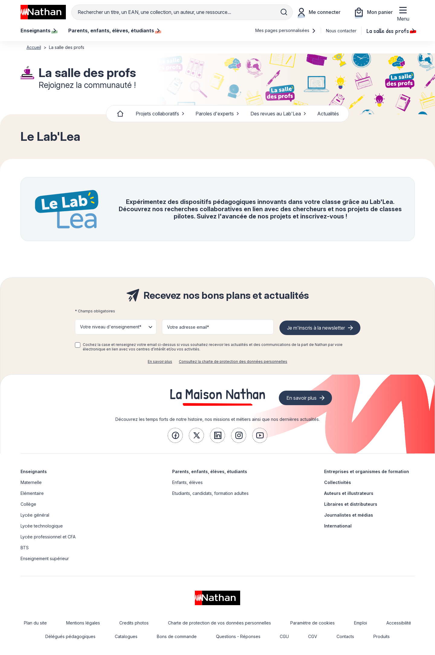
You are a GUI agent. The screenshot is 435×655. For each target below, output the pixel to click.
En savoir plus (160, 361)
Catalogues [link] (126, 636)
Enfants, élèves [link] (187, 482)
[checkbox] (77, 345)
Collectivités (337, 482)
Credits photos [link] (134, 622)
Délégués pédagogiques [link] (70, 636)
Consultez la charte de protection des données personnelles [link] (233, 361)
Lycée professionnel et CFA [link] (48, 536)
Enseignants (34, 471)
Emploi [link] (360, 622)
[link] (175, 435)
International (338, 525)
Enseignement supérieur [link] (45, 558)
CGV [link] (312, 636)
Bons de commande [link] (177, 636)
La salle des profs (390, 30)
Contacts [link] (345, 636)
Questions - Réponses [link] (238, 636)
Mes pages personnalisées (285, 30)
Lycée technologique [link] (42, 525)
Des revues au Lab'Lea (278, 114)
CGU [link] (284, 636)
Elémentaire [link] (32, 493)
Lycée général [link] (35, 515)
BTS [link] (25, 547)
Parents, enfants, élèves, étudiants (209, 471)
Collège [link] (28, 504)
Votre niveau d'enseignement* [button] (110, 326)
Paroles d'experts (217, 114)
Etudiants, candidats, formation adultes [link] (210, 493)
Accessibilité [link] (398, 622)
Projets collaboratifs (160, 114)
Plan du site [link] (35, 622)
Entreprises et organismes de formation (366, 471)
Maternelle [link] (31, 482)
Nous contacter (341, 30)
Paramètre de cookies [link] (312, 622)
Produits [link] (381, 636)
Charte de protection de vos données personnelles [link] (219, 622)
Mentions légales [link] (83, 622)
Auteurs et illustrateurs (348, 493)
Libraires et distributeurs (350, 504)
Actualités (328, 114)
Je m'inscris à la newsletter (316, 328)
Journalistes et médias (348, 515)
